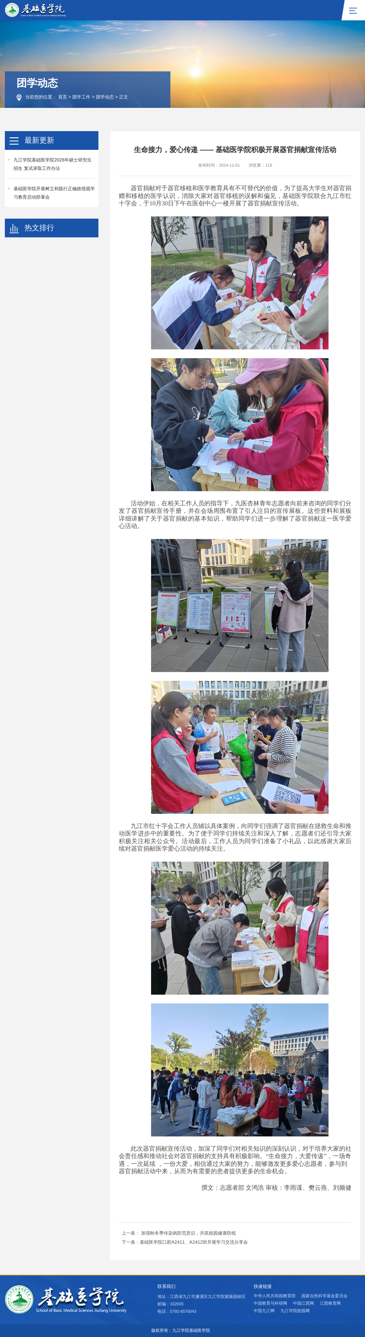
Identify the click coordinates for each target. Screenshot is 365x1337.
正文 (123, 96)
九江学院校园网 (295, 1311)
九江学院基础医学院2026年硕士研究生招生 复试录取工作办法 (53, 164)
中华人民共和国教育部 (275, 1296)
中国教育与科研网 (270, 1303)
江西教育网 (330, 1303)
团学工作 (81, 96)
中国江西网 (303, 1303)
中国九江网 (264, 1311)
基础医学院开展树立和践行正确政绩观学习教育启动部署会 (54, 193)
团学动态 (105, 96)
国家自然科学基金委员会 (324, 1296)
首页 (62, 96)
